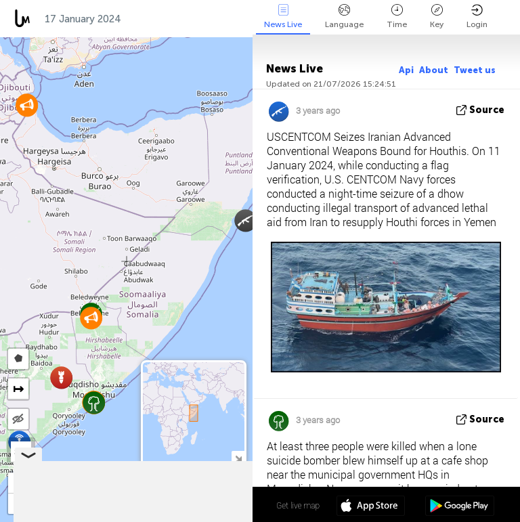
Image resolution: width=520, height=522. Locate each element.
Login (477, 16)
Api (406, 70)
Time (397, 16)
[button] (61, 377)
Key (436, 16)
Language (344, 16)
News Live (283, 16)
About (433, 70)
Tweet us (475, 70)
